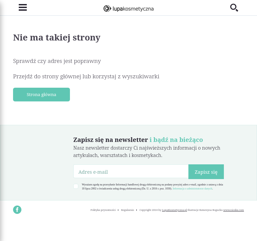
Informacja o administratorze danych (192, 188)
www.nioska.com (233, 210)
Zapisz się (206, 171)
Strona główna (41, 94)
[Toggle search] (237, 7)
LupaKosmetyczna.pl (174, 210)
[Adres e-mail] (131, 171)
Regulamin (127, 210)
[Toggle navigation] (20, 7)
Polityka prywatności (102, 210)
